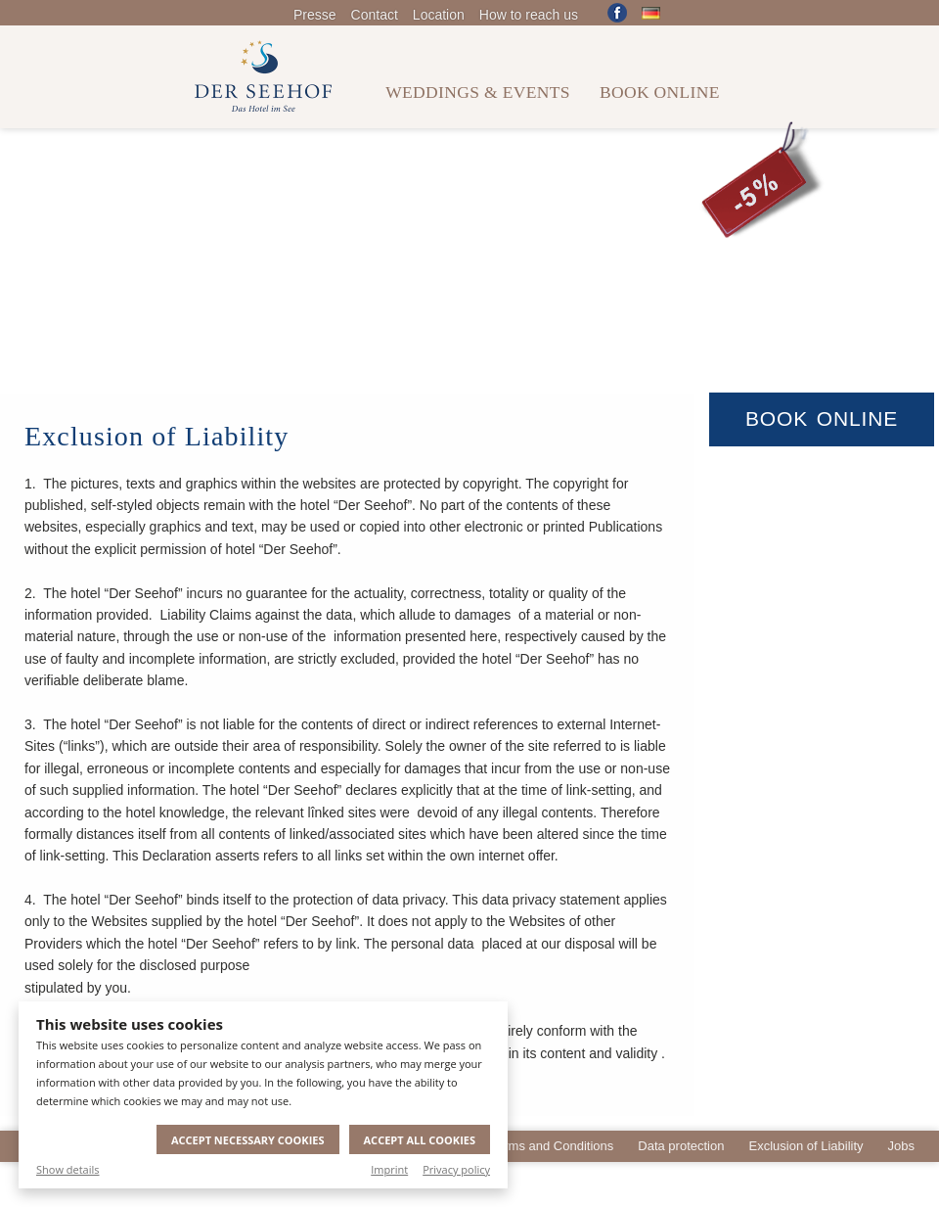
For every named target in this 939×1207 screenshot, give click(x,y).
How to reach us (528, 15)
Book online (660, 92)
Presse (314, 15)
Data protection (681, 1145)
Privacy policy (456, 1169)
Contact (374, 15)
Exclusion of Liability (805, 1145)
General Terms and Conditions (527, 1145)
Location (439, 15)
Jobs (901, 1145)
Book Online (821, 418)
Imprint (389, 1169)
